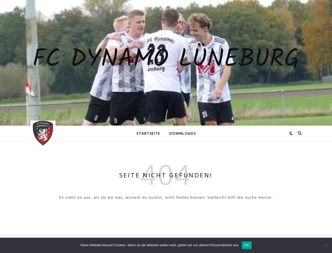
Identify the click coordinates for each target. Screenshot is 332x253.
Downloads (182, 133)
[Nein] (325, 245)
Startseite (148, 133)
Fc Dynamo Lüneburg (166, 59)
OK (246, 245)
